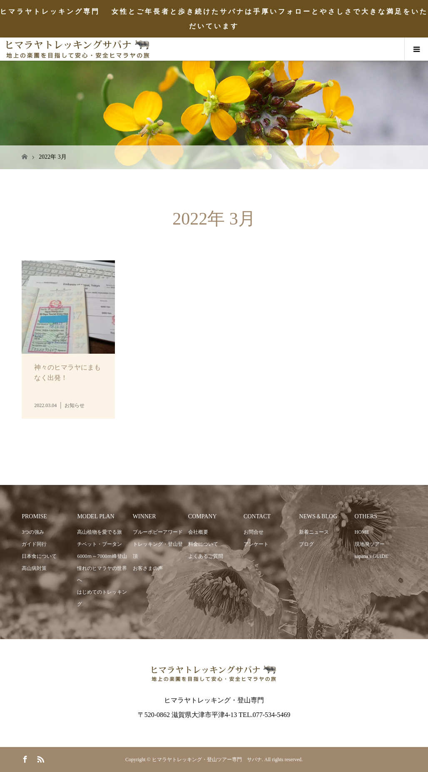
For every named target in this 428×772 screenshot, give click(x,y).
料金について (203, 544)
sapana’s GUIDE (371, 556)
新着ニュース (314, 532)
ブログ (306, 544)
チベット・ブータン (99, 544)
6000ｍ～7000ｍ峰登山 (102, 556)
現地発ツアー (370, 544)
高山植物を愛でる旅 (99, 532)
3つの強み (33, 532)
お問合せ (254, 532)
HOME (362, 532)
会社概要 (198, 532)
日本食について (39, 556)
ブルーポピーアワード (158, 532)
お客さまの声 (148, 568)
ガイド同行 (34, 544)
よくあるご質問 (205, 556)
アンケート (256, 544)
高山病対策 (34, 568)
